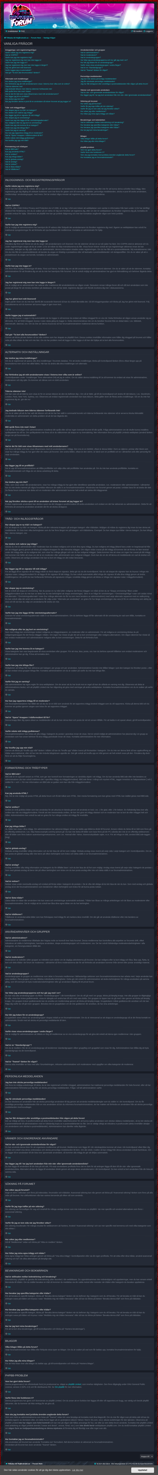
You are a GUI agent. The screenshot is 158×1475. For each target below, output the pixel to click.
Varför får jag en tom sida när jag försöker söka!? (99, 109)
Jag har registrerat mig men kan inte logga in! (23, 60)
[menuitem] (22, 31)
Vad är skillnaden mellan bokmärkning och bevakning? (102, 122)
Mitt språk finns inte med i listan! (18, 91)
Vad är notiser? (11, 164)
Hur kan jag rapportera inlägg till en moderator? (24, 133)
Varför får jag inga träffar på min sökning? (96, 106)
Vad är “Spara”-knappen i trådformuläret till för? (24, 135)
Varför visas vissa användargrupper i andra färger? (100, 65)
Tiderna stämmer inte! (14, 86)
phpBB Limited (74, 1384)
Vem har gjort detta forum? (91, 150)
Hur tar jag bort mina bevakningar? (94, 130)
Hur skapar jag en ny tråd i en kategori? (21, 110)
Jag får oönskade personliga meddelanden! (97, 81)
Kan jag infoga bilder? (14, 157)
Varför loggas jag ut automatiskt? (18, 70)
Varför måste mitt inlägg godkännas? (19, 138)
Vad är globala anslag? (14, 159)
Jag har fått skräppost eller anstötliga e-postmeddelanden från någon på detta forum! (114, 84)
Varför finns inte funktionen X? (92, 152)
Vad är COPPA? (11, 55)
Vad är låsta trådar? (13, 167)
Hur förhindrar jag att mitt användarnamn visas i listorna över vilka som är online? (37, 84)
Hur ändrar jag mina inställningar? (18, 81)
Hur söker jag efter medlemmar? (93, 111)
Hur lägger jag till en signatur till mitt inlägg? (22, 115)
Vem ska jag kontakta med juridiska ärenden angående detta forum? (107, 155)
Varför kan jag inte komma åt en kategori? (22, 125)
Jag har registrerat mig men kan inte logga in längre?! (26, 65)
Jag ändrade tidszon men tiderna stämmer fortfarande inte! (28, 89)
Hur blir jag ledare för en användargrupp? (96, 62)
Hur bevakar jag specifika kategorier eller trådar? (99, 125)
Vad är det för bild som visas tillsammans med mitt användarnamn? (32, 94)
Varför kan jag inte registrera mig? (18, 57)
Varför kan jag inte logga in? (16, 62)
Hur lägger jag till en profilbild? (17, 96)
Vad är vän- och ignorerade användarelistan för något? (102, 92)
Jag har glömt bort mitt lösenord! (18, 68)
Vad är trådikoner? (12, 169)
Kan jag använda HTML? (15, 152)
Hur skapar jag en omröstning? (17, 118)
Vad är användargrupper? (90, 57)
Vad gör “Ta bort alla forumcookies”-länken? (22, 73)
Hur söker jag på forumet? (90, 104)
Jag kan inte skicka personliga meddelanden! (98, 79)
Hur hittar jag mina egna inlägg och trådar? (97, 114)
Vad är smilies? (11, 154)
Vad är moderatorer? (88, 55)
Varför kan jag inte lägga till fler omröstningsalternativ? (26, 120)
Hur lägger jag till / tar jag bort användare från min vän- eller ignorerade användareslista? (115, 95)
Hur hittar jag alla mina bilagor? (92, 141)
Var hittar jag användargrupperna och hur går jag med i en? (104, 60)
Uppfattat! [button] (142, 1470)
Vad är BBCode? (12, 149)
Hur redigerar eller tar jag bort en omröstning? (23, 123)
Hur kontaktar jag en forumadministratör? (96, 157)
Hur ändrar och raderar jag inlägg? (19, 113)
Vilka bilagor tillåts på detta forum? (94, 139)
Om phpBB (59, 1387)
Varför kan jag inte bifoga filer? (17, 128)
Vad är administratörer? (89, 53)
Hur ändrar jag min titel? (14, 99)
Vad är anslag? (11, 162)
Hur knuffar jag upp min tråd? (17, 140)
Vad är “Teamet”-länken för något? (94, 70)
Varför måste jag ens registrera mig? (19, 53)
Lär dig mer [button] (77, 1470)
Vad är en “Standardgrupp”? (91, 68)
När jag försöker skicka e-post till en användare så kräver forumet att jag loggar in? (38, 101)
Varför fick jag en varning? (15, 130)
